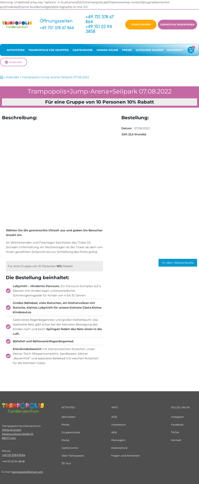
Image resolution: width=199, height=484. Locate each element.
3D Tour (66, 463)
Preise (127, 51)
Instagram (177, 416)
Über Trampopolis (73, 455)
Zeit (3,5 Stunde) (134, 135)
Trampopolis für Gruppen (48, 51)
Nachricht (175, 51)
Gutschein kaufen (149, 51)
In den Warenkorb (178, 264)
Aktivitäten (16, 51)
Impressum (118, 424)
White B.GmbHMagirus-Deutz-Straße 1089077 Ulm (17, 433)
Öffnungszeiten (58, 21)
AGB (114, 416)
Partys (65, 440)
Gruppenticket (71, 432)
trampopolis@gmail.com (27, 471)
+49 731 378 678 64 (13, 455)
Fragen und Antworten (125, 455)
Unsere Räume (107, 51)
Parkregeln (118, 440)
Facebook (177, 424)
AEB (114, 432)
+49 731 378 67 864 (58, 28)
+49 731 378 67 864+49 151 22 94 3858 (100, 24)
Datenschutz (119, 447)
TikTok (175, 432)
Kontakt (176, 440)
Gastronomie (83, 51)
